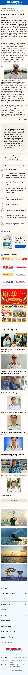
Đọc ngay (20, 246)
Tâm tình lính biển (6, 626)
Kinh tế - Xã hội (5, 604)
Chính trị (4, 588)
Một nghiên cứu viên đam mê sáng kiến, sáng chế (13, 433)
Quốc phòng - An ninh (8, 593)
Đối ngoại (4, 610)
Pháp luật (4, 615)
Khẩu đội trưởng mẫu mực (9, 393)
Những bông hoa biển (7, 8)
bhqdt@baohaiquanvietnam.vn (14, 160)
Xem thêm (14, 500)
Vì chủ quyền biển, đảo (8, 599)
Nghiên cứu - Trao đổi (8, 632)
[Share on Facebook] (23, 165)
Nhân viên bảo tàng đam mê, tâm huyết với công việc (13, 350)
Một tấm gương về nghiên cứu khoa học (13, 412)
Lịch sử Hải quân (6, 642)
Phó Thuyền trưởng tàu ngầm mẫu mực (13, 476)
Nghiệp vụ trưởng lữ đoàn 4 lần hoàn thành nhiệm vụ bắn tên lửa (12, 455)
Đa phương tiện (6, 621)
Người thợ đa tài (6, 495)
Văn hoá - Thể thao (7, 637)
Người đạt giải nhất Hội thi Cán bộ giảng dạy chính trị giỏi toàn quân (14, 372)
